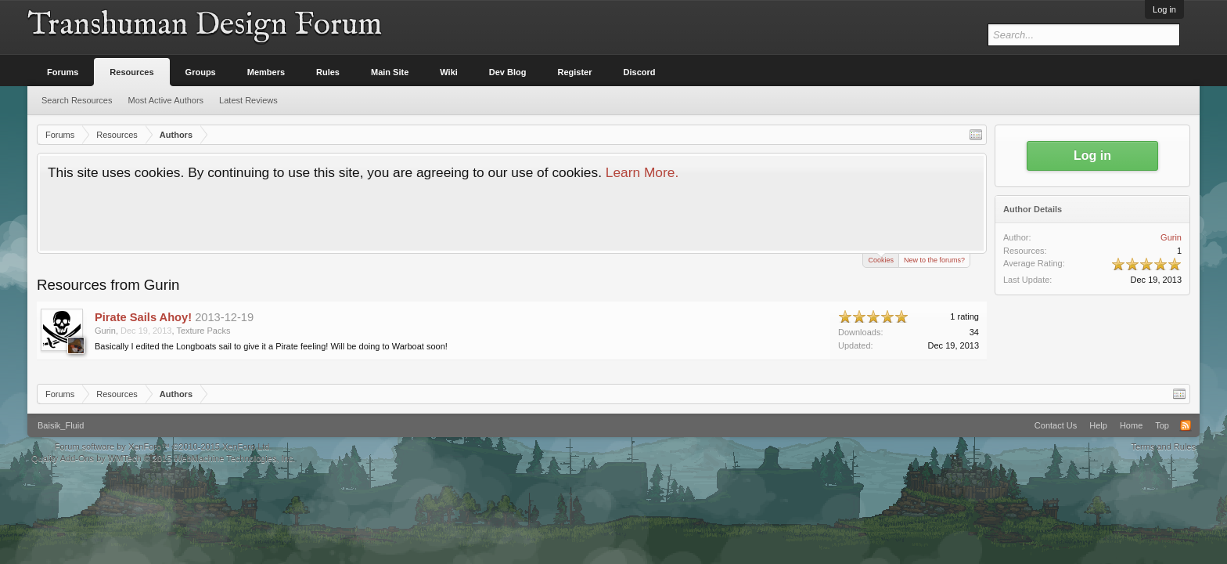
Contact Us (1055, 425)
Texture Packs (203, 330)
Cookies (881, 259)
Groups (200, 72)
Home (1131, 425)
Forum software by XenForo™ (163, 446)
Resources (131, 72)
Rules (328, 72)
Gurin (105, 330)
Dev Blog (508, 72)
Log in (1164, 9)
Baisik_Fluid (61, 425)
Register (575, 72)
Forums (62, 72)
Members (266, 72)
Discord (640, 72)
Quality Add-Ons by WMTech (163, 458)
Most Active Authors (166, 100)
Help (1098, 425)
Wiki (449, 72)
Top (1162, 425)
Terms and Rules (1163, 446)
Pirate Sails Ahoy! (143, 317)
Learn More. (642, 172)
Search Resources (77, 100)
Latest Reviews (248, 100)
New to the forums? (934, 260)
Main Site (389, 72)
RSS (1185, 425)
